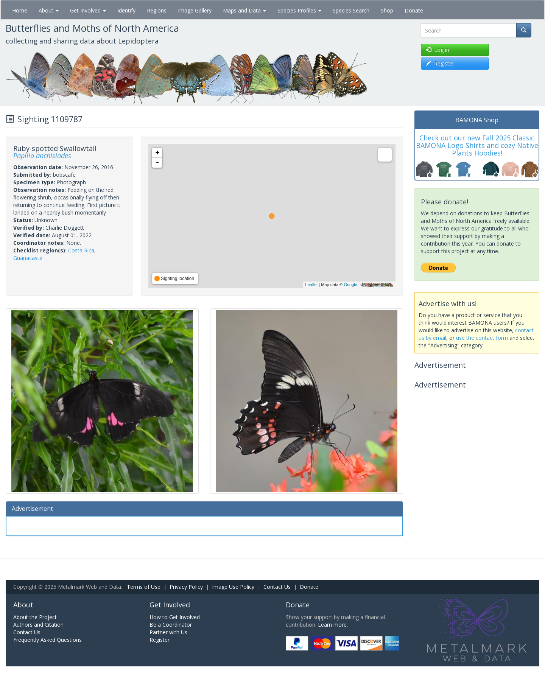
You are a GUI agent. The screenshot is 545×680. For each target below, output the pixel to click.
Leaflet (311, 284)
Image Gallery (195, 10)
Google (350, 284)
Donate (414, 10)
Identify (126, 10)
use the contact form (482, 337)
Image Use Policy (233, 586)
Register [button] (440, 63)
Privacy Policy (186, 586)
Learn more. (333, 624)
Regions (157, 10)
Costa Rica (81, 250)
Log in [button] (437, 49)
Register (159, 639)
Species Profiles (299, 10)
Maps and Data (244, 10)
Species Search (351, 10)
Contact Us (277, 586)
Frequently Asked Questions (47, 639)
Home (19, 10)
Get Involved (88, 10)
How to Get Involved (174, 617)
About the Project (35, 617)
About (49, 10)
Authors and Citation (38, 624)
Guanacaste (27, 257)
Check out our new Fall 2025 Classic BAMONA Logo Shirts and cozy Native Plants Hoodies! (477, 145)
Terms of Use (143, 586)
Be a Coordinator (170, 624)
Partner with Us (168, 632)
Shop (387, 10)
